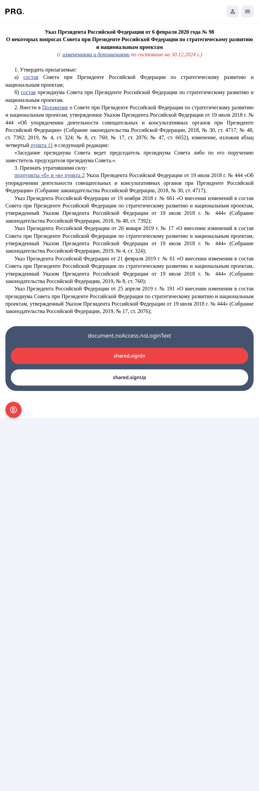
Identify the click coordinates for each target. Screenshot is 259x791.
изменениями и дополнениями (96, 54)
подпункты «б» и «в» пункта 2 (50, 175)
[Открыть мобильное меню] (247, 11)
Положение (55, 107)
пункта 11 (42, 145)
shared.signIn (129, 355)
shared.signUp (129, 377)
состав (30, 77)
